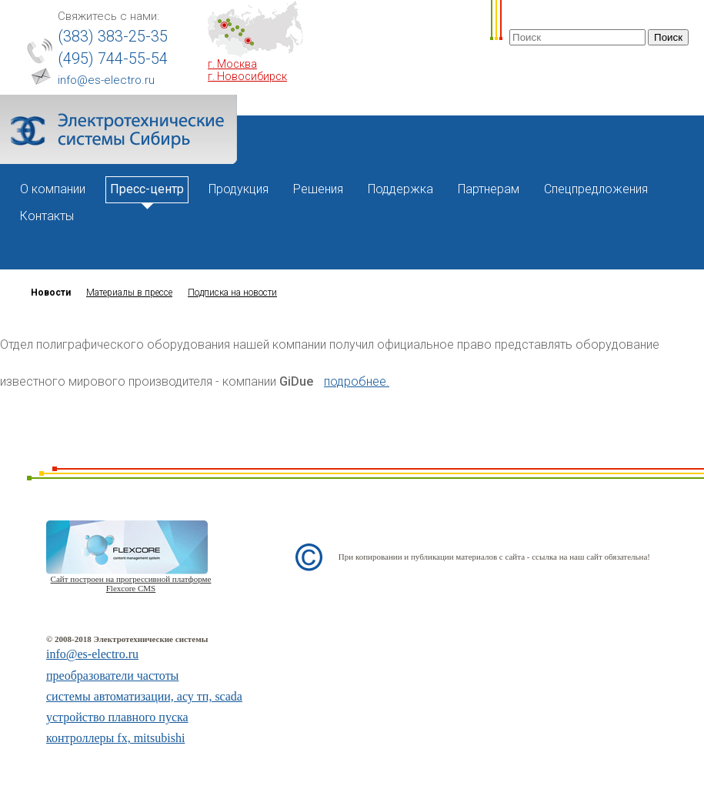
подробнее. (356, 381)
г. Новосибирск (247, 76)
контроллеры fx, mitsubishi (115, 737)
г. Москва (232, 64)
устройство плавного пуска (117, 717)
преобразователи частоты (112, 675)
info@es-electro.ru (106, 80)
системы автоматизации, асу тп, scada (144, 696)
